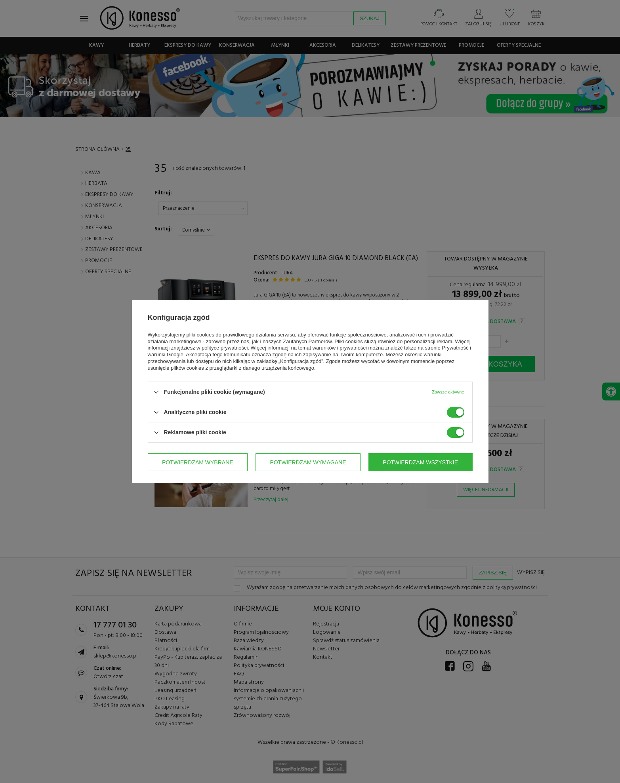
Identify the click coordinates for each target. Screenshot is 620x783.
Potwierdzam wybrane (197, 462)
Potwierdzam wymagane (308, 462)
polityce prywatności (225, 348)
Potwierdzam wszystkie (420, 462)
